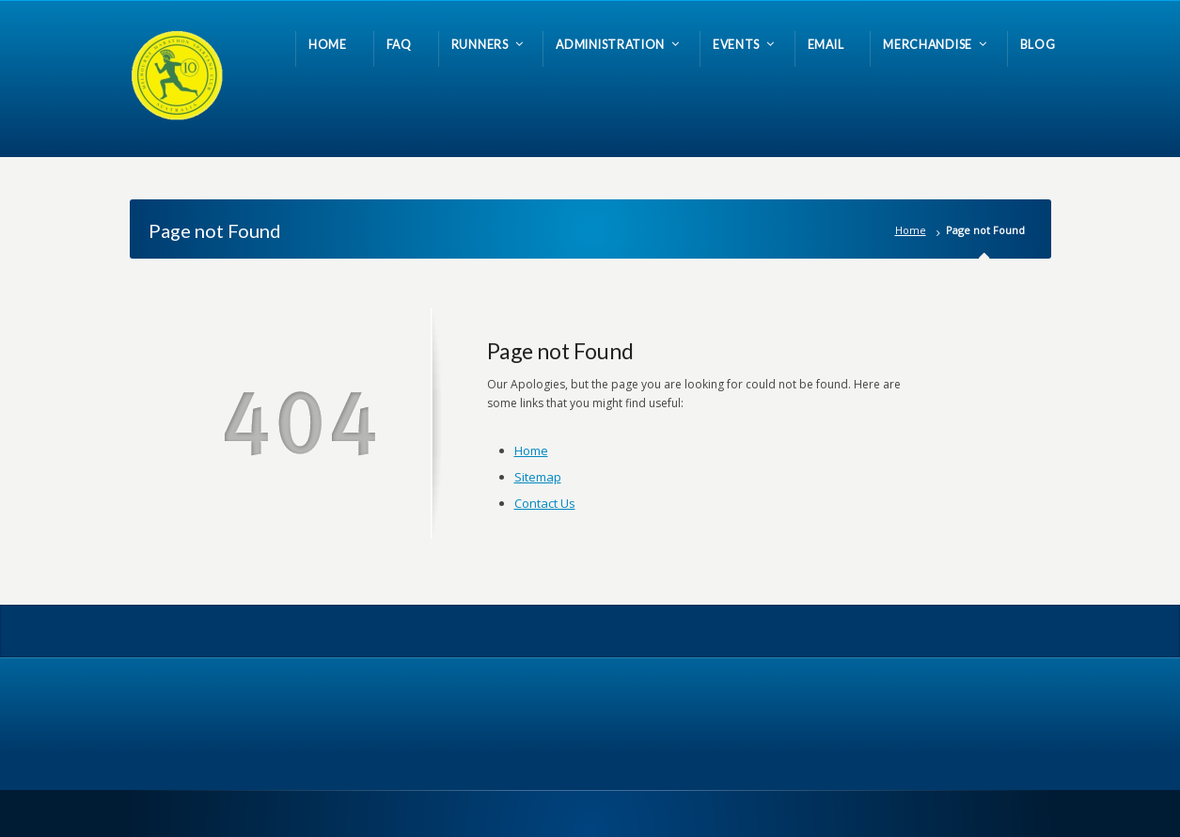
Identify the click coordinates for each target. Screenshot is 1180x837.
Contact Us (544, 503)
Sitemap (537, 476)
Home (910, 230)
